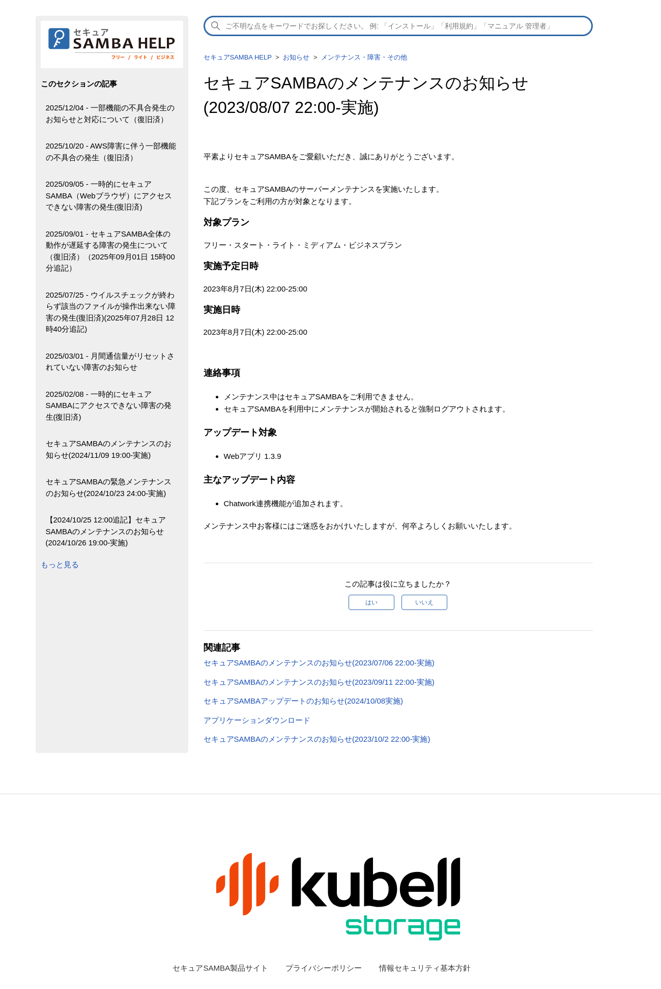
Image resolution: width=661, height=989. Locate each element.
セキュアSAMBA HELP (238, 57)
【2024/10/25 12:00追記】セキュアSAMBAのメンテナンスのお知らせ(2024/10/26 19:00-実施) (106, 531)
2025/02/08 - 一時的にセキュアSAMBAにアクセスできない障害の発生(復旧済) (109, 405)
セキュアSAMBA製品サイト (220, 968)
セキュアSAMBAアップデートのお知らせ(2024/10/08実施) (304, 700)
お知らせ (296, 57)
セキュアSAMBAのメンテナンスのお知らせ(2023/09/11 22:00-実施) (319, 682)
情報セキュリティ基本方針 (425, 968)
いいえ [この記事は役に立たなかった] (424, 602)
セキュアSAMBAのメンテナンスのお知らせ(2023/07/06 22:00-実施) (319, 662)
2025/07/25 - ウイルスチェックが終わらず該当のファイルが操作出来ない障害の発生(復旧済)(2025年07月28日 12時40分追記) (111, 312)
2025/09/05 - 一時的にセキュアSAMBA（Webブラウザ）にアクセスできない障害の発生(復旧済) (109, 195)
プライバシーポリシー (323, 968)
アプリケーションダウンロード (257, 720)
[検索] (398, 26)
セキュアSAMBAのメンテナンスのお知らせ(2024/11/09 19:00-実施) (109, 449)
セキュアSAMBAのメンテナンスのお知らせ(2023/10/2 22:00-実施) (318, 739)
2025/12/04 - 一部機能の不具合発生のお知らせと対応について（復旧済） (110, 113)
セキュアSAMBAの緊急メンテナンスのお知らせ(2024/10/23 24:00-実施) (109, 487)
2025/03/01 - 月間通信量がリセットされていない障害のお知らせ (110, 362)
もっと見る (60, 564)
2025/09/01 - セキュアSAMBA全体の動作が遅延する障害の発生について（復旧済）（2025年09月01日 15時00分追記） (110, 251)
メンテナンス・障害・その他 (364, 57)
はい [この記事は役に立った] (371, 602)
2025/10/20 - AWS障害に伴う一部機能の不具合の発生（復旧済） (111, 151)
